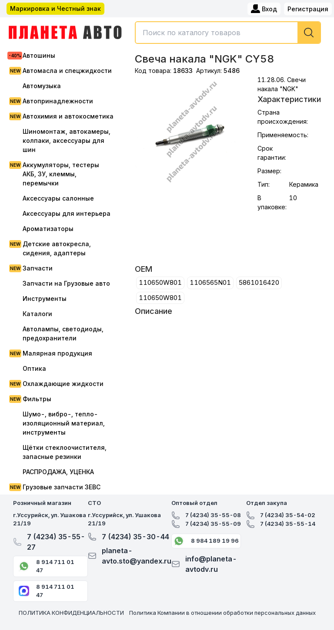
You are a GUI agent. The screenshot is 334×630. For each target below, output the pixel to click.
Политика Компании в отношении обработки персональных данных (222, 612)
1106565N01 (210, 282)
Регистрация (307, 9)
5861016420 (259, 282)
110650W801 (160, 282)
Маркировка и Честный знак (55, 8)
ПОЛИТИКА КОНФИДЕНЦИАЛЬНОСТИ (71, 612)
